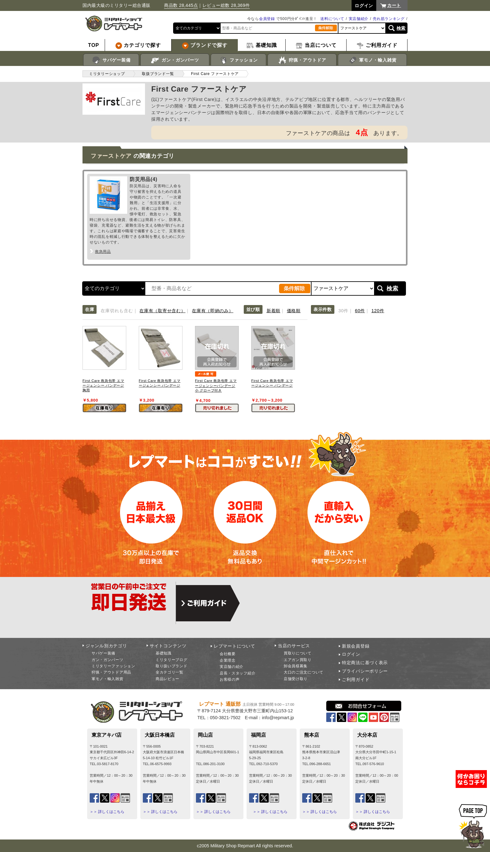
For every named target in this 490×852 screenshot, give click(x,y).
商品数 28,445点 (181, 5)
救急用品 (103, 251)
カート (394, 5)
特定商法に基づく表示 (365, 662)
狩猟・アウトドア (302, 60)
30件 (343, 310)
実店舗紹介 (359, 19)
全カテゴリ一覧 (169, 672)
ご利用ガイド (355, 679)
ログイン (351, 654)
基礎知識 (164, 653)
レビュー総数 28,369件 (226, 5)
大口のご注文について (303, 672)
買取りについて (298, 653)
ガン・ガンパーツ (175, 60)
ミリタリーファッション (113, 666)
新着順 (273, 310)
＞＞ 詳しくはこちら (107, 812)
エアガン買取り (298, 660)
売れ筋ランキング (389, 19)
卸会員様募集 (296, 666)
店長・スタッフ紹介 (237, 673)
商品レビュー (167, 679)
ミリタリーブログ (172, 660)
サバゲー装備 (111, 60)
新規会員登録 (355, 646)
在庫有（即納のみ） (212, 310)
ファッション (238, 60)
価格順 (294, 310)
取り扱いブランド (172, 666)
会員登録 (267, 19)
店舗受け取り (296, 679)
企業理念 (228, 660)
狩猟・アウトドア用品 (111, 672)
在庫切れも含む (117, 310)
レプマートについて (234, 646)
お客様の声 (230, 679)
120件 (378, 310)
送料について (332, 19)
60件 (360, 310)
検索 (401, 28)
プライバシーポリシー (365, 671)
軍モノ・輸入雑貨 (372, 60)
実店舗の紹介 (231, 666)
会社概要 (228, 654)
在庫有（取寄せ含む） (162, 310)
